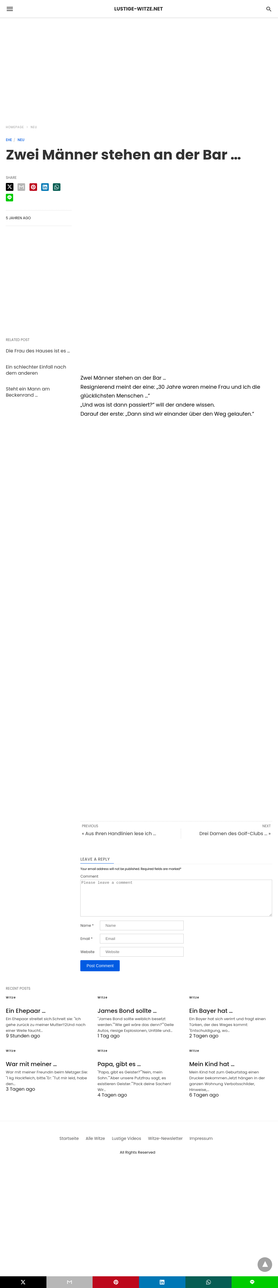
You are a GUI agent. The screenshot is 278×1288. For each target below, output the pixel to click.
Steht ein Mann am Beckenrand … (28, 392)
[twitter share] (9, 187)
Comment (89, 876)
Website (87, 959)
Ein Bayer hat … (211, 1018)
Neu (34, 127)
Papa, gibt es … (119, 1071)
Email (86, 946)
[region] (139, 68)
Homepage (15, 127)
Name (86, 932)
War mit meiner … (31, 1071)
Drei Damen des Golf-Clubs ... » (235, 833)
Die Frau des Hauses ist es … (38, 350)
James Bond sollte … (127, 1018)
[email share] (21, 187)
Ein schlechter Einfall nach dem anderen (36, 370)
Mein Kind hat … (211, 1071)
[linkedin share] (45, 187)
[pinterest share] (33, 187)
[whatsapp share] (56, 187)
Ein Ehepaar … (26, 1018)
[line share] (9, 197)
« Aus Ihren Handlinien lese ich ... (119, 833)
